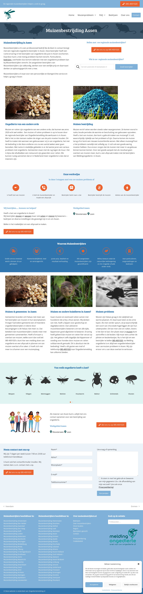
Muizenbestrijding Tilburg (13, 549)
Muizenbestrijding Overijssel (49, 577)
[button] (138, 564)
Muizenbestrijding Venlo (13, 557)
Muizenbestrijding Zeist (12, 570)
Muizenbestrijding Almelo (48, 541)
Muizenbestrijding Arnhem (14, 572)
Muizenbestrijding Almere (48, 549)
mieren (51, 216)
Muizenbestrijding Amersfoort (15, 565)
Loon (92, 214)
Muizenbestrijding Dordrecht (14, 539)
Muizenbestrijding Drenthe (48, 575)
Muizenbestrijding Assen (47, 534)
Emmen (135, 506)
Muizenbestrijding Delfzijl (48, 526)
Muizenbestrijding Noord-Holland (51, 552)
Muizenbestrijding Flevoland (49, 580)
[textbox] (94, 67)
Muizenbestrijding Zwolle (47, 539)
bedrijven (8, 59)
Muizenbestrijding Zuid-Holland (50, 554)
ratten (42, 216)
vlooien (19, 216)
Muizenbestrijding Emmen (48, 536)
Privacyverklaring (116, 590)
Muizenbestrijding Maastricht (15, 559)
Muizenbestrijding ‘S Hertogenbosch (17, 552)
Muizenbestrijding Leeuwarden (15, 580)
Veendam (9, 506)
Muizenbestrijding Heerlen (14, 562)
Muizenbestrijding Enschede (49, 544)
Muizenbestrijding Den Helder (15, 523)
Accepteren (94, 585)
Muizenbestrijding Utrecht (48, 565)
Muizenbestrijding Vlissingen (14, 541)
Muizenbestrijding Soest (13, 567)
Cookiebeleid (106, 590)
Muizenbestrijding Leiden (13, 534)
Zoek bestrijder (126, 67)
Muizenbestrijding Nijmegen (14, 575)
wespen (28, 216)
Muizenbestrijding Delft (12, 531)
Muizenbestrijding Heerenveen (50, 521)
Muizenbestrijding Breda (13, 547)
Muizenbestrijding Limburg (48, 562)
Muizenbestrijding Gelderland (49, 567)
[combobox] (97, 67)
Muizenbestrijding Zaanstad (14, 526)
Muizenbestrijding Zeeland (48, 557)
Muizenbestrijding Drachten (49, 523)
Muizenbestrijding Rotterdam (15, 536)
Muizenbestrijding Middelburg (15, 544)
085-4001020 (65, 349)
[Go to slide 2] (72, 402)
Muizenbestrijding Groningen (49, 572)
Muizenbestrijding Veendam (49, 531)
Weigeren (112, 585)
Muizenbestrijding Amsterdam (15, 521)
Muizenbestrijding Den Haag (14, 528)
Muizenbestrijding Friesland (49, 570)
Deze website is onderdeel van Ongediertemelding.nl (25, 591)
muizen (129, 331)
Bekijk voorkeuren (131, 585)
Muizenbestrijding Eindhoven (15, 554)
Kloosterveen (81, 214)
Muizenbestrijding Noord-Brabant (51, 559)
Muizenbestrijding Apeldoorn (15, 577)
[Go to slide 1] (70, 402)
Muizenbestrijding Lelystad (48, 547)
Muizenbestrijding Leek (47, 528)
